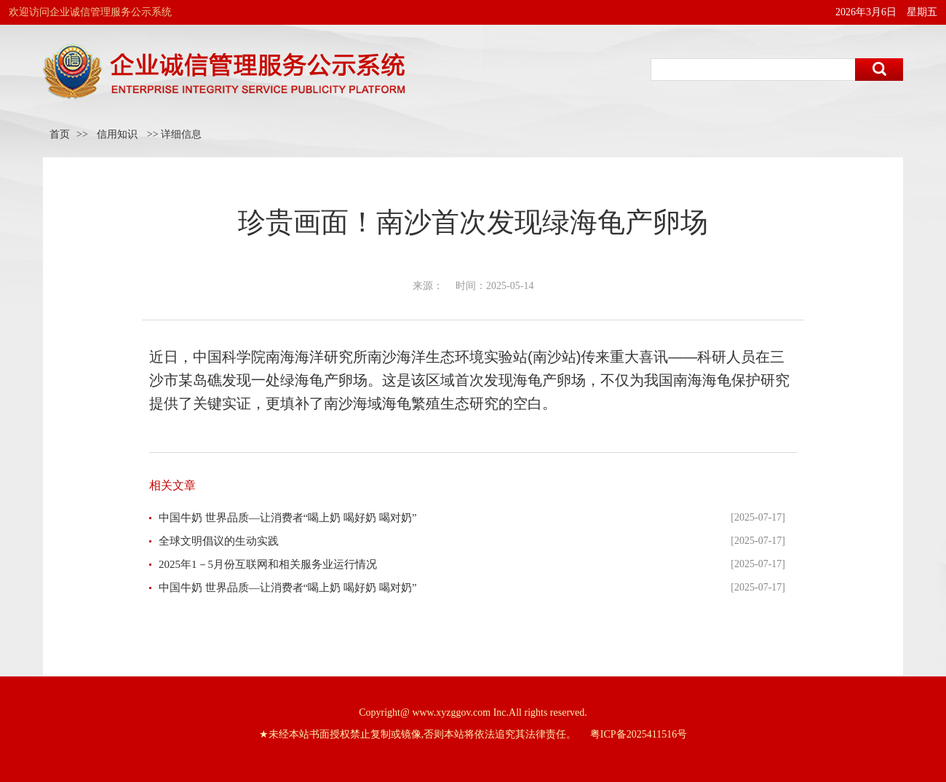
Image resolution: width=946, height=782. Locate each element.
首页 (59, 134)
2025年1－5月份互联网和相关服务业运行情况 (268, 564)
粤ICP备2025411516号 (638, 734)
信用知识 (117, 134)
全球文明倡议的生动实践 (219, 541)
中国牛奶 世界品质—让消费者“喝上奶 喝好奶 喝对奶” (288, 518)
